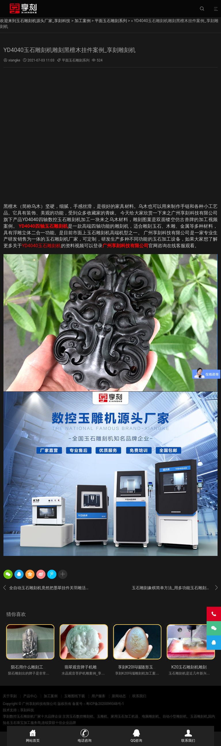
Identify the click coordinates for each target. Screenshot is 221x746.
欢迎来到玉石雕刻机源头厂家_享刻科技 (35, 20)
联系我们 (139, 696)
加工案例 (83, 20)
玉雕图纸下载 (74, 696)
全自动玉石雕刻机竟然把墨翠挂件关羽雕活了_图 (46, 588)
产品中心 (30, 696)
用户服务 (98, 696)
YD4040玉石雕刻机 (41, 245)
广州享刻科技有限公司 (125, 245)
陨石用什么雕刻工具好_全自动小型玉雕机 (48, 667)
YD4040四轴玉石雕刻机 (43, 226)
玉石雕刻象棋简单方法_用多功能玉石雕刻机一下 (175, 588)
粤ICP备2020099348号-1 (105, 704)
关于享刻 (10, 696)
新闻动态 (119, 696)
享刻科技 (27, 710)
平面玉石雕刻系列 (111, 20)
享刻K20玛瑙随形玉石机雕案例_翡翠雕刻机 (156, 667)
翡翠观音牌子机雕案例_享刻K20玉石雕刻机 (103, 667)
